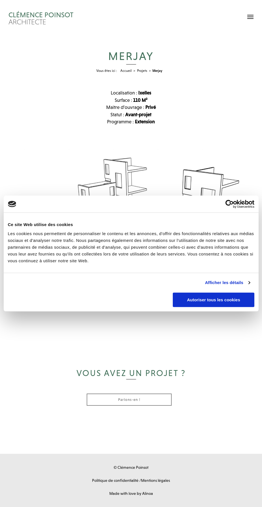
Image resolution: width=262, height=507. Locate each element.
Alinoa (147, 493)
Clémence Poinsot (102, 18)
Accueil (126, 71)
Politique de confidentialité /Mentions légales (131, 480)
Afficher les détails (224, 282)
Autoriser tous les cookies (213, 299)
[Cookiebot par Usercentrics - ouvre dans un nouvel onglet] (229, 204)
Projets (142, 71)
